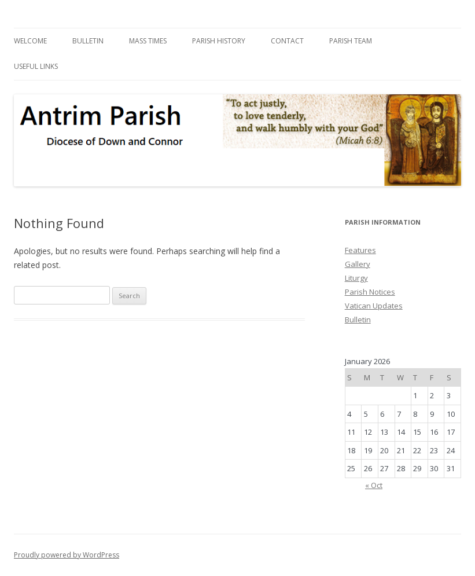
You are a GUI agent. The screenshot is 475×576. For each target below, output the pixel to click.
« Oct (373, 485)
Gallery (357, 264)
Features (360, 250)
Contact (287, 41)
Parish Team (350, 41)
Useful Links (36, 66)
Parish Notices (370, 292)
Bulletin (88, 41)
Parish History (218, 41)
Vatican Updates (374, 305)
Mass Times (148, 41)
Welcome (30, 41)
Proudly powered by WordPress (66, 555)
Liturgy (356, 278)
